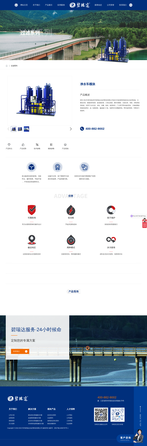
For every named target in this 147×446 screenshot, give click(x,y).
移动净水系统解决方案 (35, 415)
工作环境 (69, 421)
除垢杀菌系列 (51, 423)
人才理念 (69, 415)
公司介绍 (11, 415)
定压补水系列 (51, 415)
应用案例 (61, 5)
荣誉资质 (11, 421)
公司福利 (69, 418)
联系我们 (123, 5)
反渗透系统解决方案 (34, 418)
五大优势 (11, 423)
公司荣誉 (110, 5)
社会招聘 (69, 423)
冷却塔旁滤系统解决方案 (36, 423)
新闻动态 (98, 5)
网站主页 (24, 5)
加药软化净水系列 (53, 421)
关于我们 (36, 5)
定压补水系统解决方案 (35, 421)
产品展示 (48, 5)
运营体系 (11, 418)
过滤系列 (14, 66)
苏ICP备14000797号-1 (61, 428)
